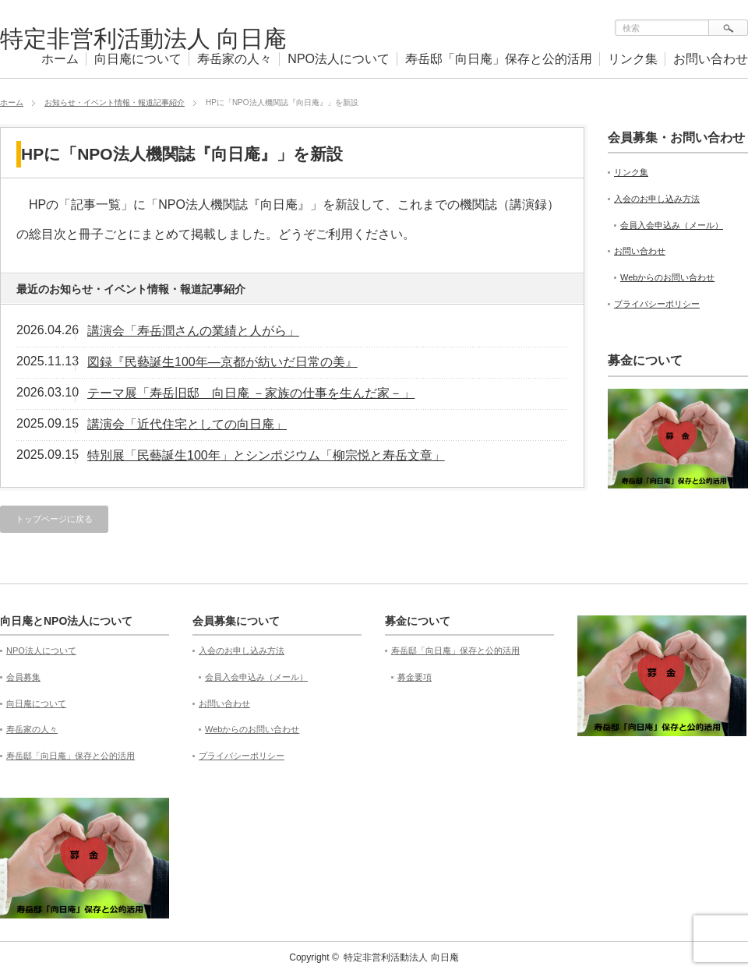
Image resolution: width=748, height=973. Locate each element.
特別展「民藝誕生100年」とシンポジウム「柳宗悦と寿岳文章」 (266, 455)
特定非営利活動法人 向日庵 (143, 38)
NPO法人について (339, 58)
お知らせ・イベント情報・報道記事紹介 (114, 102)
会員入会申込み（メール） (671, 225)
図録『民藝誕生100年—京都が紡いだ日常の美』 (222, 361)
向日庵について (138, 58)
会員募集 (23, 677)
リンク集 (633, 58)
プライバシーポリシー (657, 303)
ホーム (60, 58)
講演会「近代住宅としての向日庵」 (187, 424)
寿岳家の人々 (234, 58)
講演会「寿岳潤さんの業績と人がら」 (193, 330)
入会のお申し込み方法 (657, 198)
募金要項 (414, 677)
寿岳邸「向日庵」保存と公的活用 (498, 58)
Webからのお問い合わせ (667, 277)
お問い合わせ (710, 58)
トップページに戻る (54, 519)
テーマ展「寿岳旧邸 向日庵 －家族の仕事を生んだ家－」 (251, 393)
